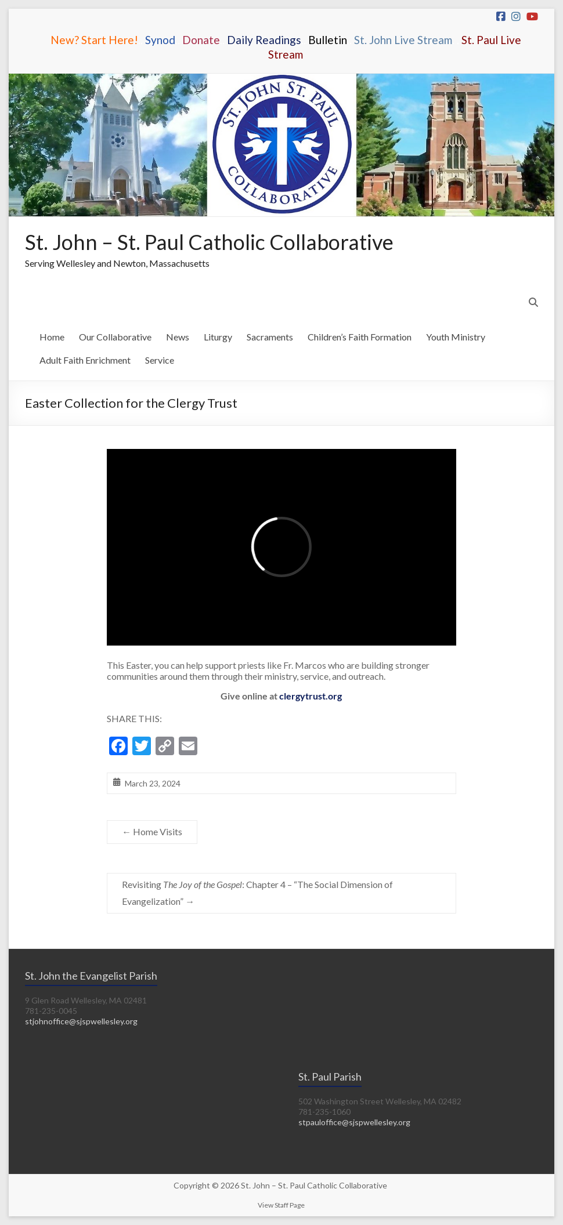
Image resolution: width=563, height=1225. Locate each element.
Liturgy (218, 336)
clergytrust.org (310, 695)
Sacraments (270, 336)
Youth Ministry (455, 336)
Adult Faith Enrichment (85, 359)
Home (51, 336)
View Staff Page (281, 1205)
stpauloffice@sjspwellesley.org (354, 1122)
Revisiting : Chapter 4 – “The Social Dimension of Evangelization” (257, 893)
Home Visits (152, 831)
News (177, 336)
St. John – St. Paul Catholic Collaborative (209, 242)
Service (159, 359)
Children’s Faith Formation (360, 336)
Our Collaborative (115, 336)
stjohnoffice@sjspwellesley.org (81, 1021)
